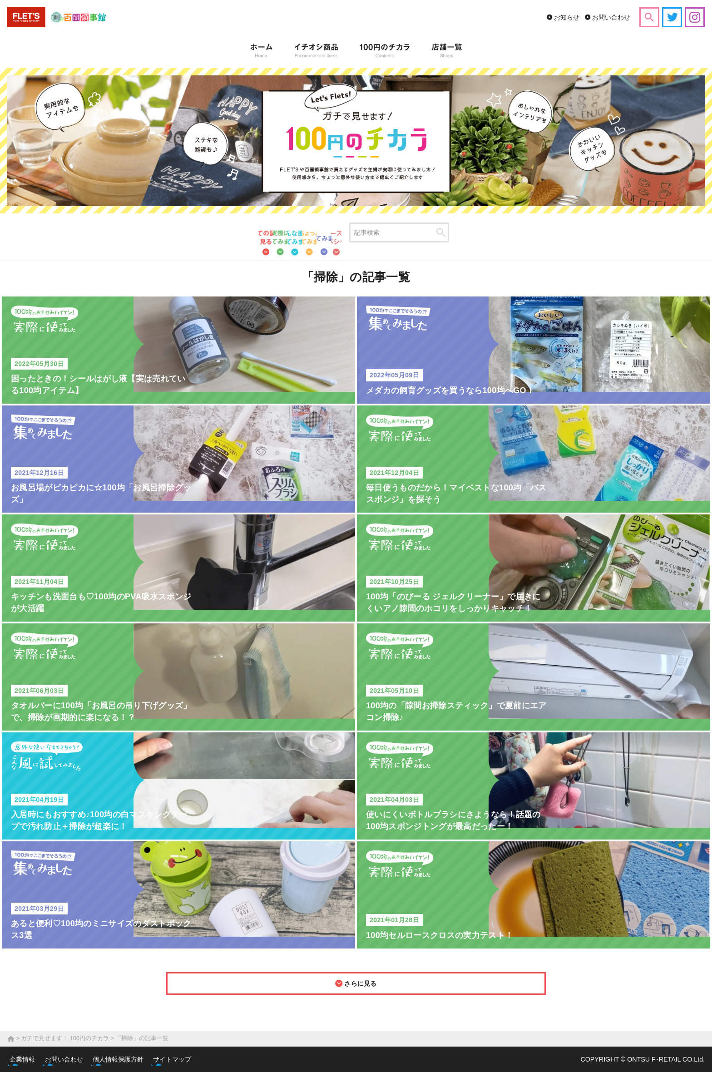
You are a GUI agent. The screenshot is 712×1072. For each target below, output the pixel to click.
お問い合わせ (611, 17)
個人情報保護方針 (132, 1059)
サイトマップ (192, 1059)
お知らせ (566, 17)
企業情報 (27, 1059)
